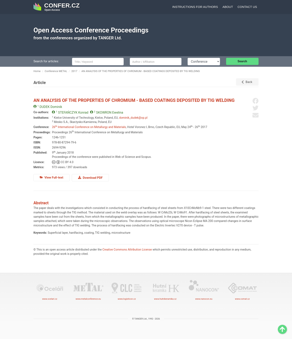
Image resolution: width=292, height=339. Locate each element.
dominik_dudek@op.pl (133, 117)
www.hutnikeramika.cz (165, 289)
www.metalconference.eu (88, 289)
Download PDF (90, 177)
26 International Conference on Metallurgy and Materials (89, 127)
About (227, 7)
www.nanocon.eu (204, 289)
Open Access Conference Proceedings (91, 30)
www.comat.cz (242, 289)
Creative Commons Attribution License (127, 249)
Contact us (247, 7)
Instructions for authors (195, 7)
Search (242, 61)
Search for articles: (46, 61)
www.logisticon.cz (127, 289)
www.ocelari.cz (49, 289)
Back (249, 82)
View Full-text (51, 177)
